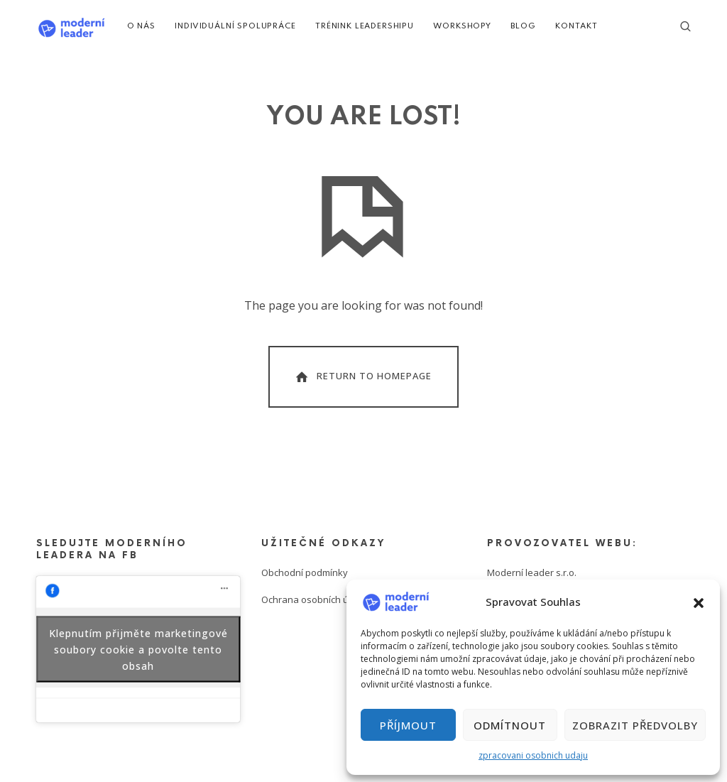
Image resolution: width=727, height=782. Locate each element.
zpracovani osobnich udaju (533, 755)
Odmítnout (510, 725)
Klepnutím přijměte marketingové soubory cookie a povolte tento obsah (138, 649)
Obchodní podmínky (304, 572)
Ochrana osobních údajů (314, 599)
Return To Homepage (362, 376)
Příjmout (408, 725)
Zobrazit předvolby (635, 725)
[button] (699, 601)
